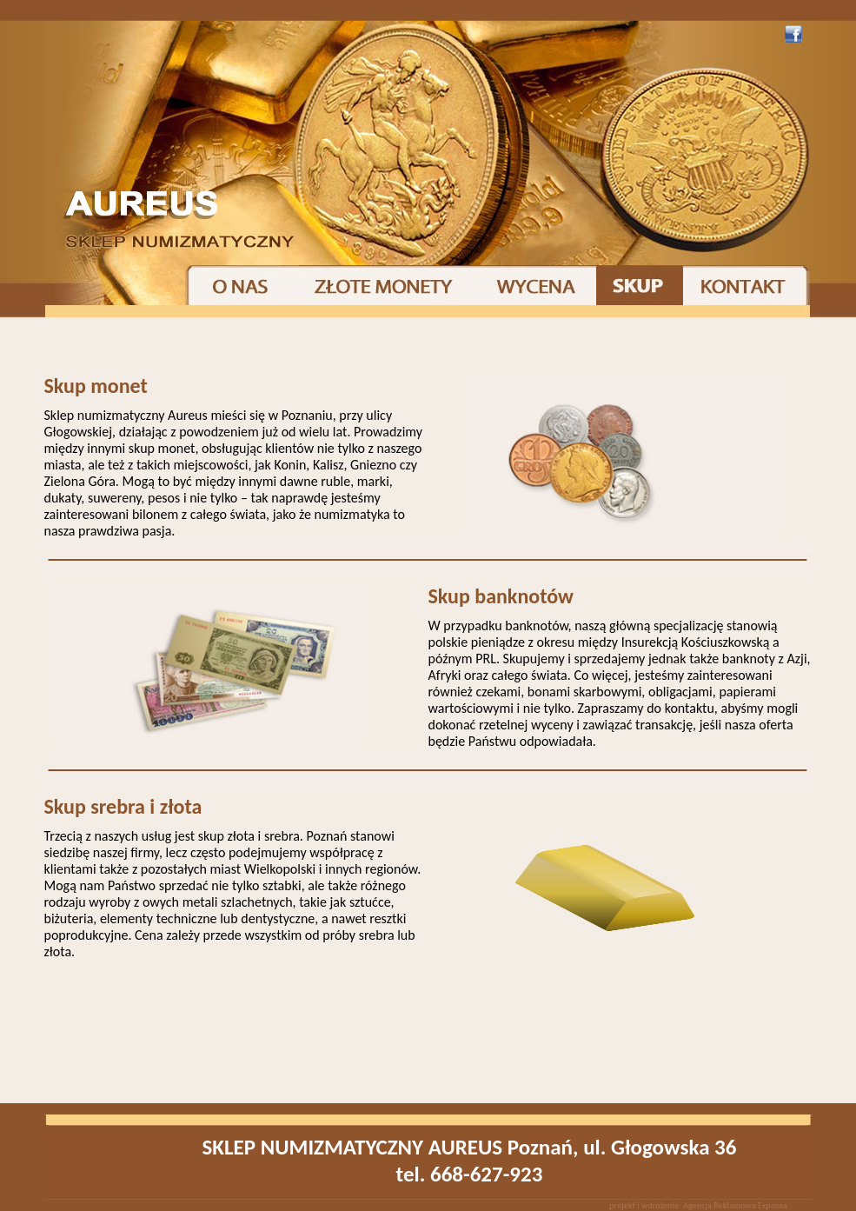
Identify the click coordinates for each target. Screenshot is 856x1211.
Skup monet (96, 385)
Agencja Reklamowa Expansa (735, 1205)
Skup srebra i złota (123, 806)
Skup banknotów (501, 596)
